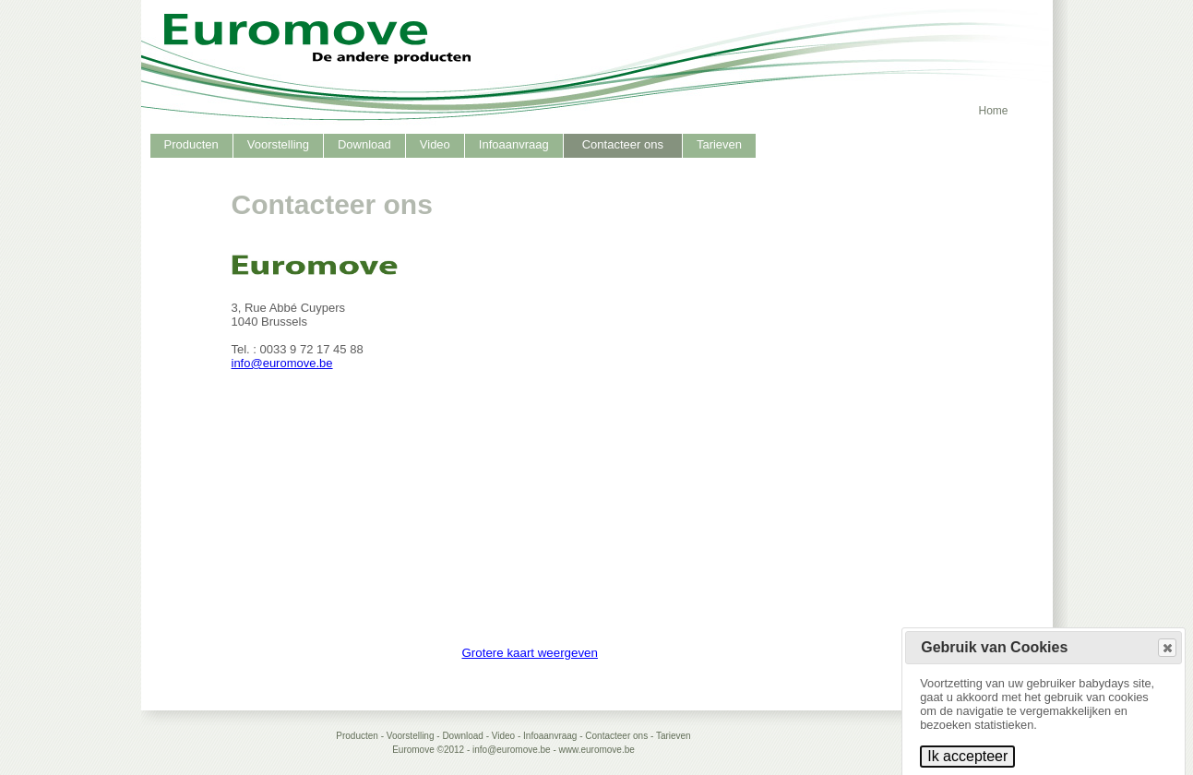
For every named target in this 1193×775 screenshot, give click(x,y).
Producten (191, 144)
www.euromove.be (597, 750)
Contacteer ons (622, 144)
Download (364, 144)
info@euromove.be (282, 363)
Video (435, 144)
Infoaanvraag (514, 144)
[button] (1167, 647)
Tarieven (719, 144)
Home (993, 110)
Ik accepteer (967, 756)
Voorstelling (278, 144)
